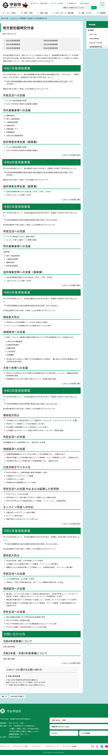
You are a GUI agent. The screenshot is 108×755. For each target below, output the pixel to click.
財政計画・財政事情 (96, 40)
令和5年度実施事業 (13, 44)
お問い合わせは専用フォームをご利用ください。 (27, 685)
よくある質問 (85, 733)
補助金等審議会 (94, 36)
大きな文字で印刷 (16, 696)
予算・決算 (93, 32)
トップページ (14, 18)
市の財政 (30, 18)
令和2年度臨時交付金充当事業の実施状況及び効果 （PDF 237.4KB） (33, 544)
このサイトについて (52, 746)
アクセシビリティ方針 (20, 746)
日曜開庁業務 (13, 734)
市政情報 (101, 13)
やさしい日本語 (57, 3)
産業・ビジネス (85, 13)
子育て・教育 (27, 13)
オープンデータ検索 (69, 746)
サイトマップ (4, 746)
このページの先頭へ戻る (71, 155)
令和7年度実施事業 (13, 40)
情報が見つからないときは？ (61, 727)
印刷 (3, 696)
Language (86, 3)
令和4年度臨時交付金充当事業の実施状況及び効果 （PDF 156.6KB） (33, 305)
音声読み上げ (73, 3)
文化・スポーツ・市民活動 (63, 13)
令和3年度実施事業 (13, 48)
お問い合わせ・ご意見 (59, 720)
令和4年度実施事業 (50, 44)
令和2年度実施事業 (50, 48)
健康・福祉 (42, 13)
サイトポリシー (36, 746)
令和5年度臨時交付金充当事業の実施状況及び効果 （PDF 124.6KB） (33, 220)
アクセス (54, 733)
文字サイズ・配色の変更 (40, 3)
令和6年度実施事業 (50, 40)
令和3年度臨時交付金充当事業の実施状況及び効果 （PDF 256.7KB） (33, 403)
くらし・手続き (9, 13)
